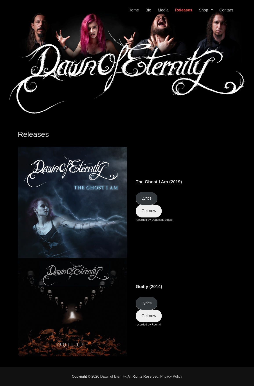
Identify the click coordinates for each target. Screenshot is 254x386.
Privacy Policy (171, 376)
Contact (226, 10)
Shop (203, 10)
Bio (148, 10)
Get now (148, 211)
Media (163, 10)
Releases (183, 10)
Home (133, 10)
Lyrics (146, 198)
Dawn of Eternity (113, 376)
